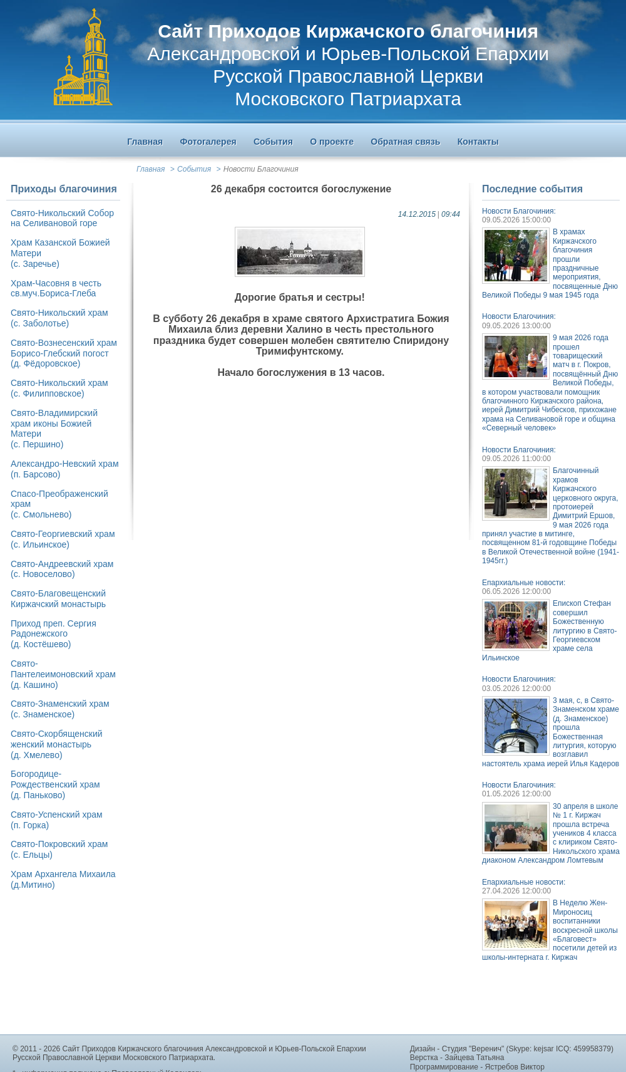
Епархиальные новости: (523, 582)
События (194, 169)
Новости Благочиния (261, 169)
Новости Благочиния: (519, 211)
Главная (150, 169)
